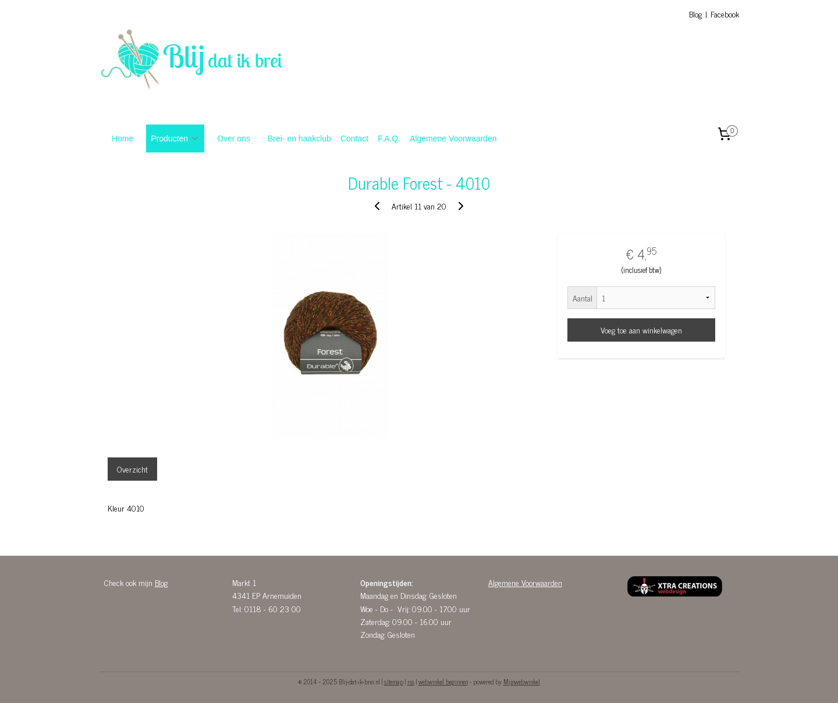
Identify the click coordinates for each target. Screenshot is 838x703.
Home (122, 138)
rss (410, 681)
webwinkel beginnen (443, 681)
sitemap (393, 681)
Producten (175, 138)
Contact (354, 138)
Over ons (233, 138)
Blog (695, 13)
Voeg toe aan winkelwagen (641, 329)
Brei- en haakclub (299, 138)
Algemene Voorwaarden (453, 138)
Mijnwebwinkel (521, 681)
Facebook (725, 13)
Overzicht (132, 468)
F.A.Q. (389, 138)
